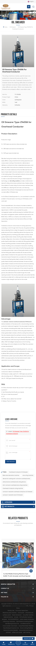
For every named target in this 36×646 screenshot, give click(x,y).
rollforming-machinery (9, 621)
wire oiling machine (28, 475)
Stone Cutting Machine (26, 628)
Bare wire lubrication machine (11, 475)
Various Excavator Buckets (10, 630)
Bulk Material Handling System (24, 621)
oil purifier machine (28, 615)
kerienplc (4, 619)
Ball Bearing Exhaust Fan (12, 623)
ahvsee (16, 617)
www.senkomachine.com (26, 630)
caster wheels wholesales (27, 619)
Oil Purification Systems (25, 617)
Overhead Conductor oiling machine (13, 488)
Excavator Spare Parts (22, 610)
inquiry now (27, 638)
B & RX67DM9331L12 (13, 619)
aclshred (8, 632)
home (5, 27)
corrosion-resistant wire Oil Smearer (13, 495)
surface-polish (7, 615)
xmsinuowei (21, 612)
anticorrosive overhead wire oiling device (14, 482)
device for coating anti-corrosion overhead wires (16, 478)
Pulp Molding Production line (11, 628)
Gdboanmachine (8, 617)
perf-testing (26, 632)
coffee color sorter (17, 632)
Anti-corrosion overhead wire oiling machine (15, 485)
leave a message (18, 643)
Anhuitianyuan (29, 612)
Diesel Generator (17, 615)
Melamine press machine (9, 612)
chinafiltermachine (25, 623)
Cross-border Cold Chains (10, 626)
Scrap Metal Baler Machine (26, 626)
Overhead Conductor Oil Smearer (18, 472)
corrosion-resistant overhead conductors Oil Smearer (17, 491)
